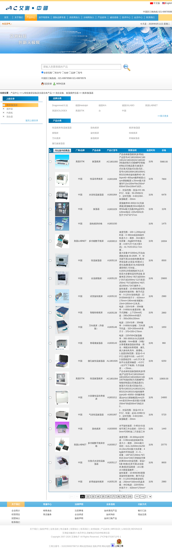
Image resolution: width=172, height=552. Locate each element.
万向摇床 (56, 138)
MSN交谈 (59, 83)
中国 (124, 110)
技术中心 (126, 17)
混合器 (9, 116)
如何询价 (110, 514)
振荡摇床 (95, 138)
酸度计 (74, 533)
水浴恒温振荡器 (96, 194)
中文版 (157, 3)
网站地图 (106, 546)
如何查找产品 (110, 510)
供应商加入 (74, 17)
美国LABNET (151, 105)
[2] (88, 496)
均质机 (9, 113)
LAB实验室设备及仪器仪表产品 (37, 93)
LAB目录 (126, 529)
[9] (124, 496)
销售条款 (47, 510)
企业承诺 (79, 514)
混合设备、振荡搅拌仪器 (67, 93)
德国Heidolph (81, 105)
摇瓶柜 (55, 133)
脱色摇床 (95, 127)
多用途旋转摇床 (96, 481)
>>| (142, 496)
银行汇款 (142, 510)
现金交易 (142, 514)
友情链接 (95, 529)
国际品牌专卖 (59, 17)
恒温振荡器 (96, 260)
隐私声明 (97, 546)
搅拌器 (9, 109)
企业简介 (16, 510)
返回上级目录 (31, 120)
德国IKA (102, 105)
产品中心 (31, 17)
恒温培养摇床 (96, 179)
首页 (6, 17)
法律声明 (79, 504)
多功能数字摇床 (96, 241)
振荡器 (96, 209)
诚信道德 (114, 17)
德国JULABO (128, 105)
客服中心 (47, 504)
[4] (98, 496)
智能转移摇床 (96, 312)
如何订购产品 (110, 518)
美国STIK (79, 110)
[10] (129, 496)
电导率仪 (82, 533)
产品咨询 (102, 17)
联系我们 (150, 17)
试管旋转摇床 (96, 296)
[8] (119, 496)
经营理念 (16, 514)
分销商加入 (89, 17)
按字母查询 (44, 17)
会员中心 (138, 17)
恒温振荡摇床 (96, 378)
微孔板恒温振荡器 (96, 361)
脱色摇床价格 (96, 223)
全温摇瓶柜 (96, 278)
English (168, 3)
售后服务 (47, 514)
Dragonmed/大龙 (60, 105)
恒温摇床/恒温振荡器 (62, 127)
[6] (108, 496)
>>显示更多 (163, 116)
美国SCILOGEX (59, 110)
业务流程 (110, 504)
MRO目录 (115, 529)
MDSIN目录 (136, 529)
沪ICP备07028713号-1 (110, 537)
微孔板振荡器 (58, 143)
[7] (113, 496)
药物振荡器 (134, 138)
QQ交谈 (46, 83)
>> (137, 496)
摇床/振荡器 (87, 93)
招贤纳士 (16, 518)
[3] (93, 496)
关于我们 (19, 17)
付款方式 (142, 504)
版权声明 (79, 518)
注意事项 (79, 510)
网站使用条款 (86, 546)
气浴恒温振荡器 (96, 414)
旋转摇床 (95, 133)
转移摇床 (133, 133)
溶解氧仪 (91, 533)
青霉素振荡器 (96, 343)
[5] (103, 496)
